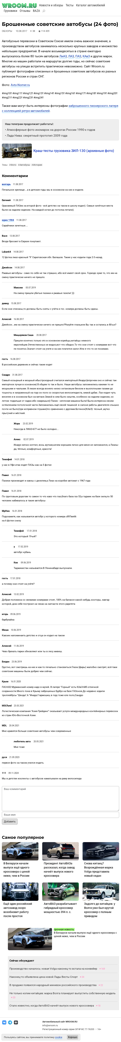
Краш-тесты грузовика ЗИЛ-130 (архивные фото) (73, 151)
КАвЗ (86, 56)
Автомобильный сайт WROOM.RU (59, 1021)
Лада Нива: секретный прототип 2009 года (37, 135)
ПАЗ (78, 56)
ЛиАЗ (63, 56)
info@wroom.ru (50, 1025)
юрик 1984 (8, 220)
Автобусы (24, 165)
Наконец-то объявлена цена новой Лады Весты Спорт (43, 976)
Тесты (70, 5)
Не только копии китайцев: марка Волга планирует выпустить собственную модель (62, 993)
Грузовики (10, 11)
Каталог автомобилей (90, 5)
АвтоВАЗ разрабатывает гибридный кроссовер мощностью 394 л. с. (60, 908)
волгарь (6, 184)
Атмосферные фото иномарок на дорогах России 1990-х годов (51, 130)
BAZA (36, 11)
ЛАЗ (71, 56)
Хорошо (72, 1037)
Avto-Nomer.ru (20, 85)
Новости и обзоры (51, 5)
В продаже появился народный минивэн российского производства (52, 985)
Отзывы (25, 11)
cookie (58, 1037)
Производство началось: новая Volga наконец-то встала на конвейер (53, 968)
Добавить (10, 821)
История (37, 165)
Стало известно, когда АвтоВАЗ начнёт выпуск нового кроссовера (51, 1005)
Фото (12, 165)
